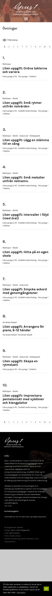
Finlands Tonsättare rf (30, 461)
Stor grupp (22, 76)
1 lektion (32, 76)
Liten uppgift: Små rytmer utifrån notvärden (22, 104)
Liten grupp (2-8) (10, 76)
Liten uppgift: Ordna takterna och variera (25, 70)
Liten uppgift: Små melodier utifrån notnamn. (24, 179)
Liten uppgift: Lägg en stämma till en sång (26, 142)
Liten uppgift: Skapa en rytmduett (20, 363)
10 (45, 46)
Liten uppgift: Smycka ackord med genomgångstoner (25, 291)
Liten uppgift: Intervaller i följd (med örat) (26, 216)
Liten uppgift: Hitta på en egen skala (25, 254)
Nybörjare (7, 64)
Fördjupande (35, 136)
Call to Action (14, 533)
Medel (15, 98)
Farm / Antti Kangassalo (20, 530)
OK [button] (46, 589)
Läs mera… (8, 506)
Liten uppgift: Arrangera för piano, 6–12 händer (23, 328)
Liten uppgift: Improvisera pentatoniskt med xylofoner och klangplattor (23, 399)
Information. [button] (21, 592)
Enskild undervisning (27, 111)
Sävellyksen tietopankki (26, 8)
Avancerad (23, 136)
